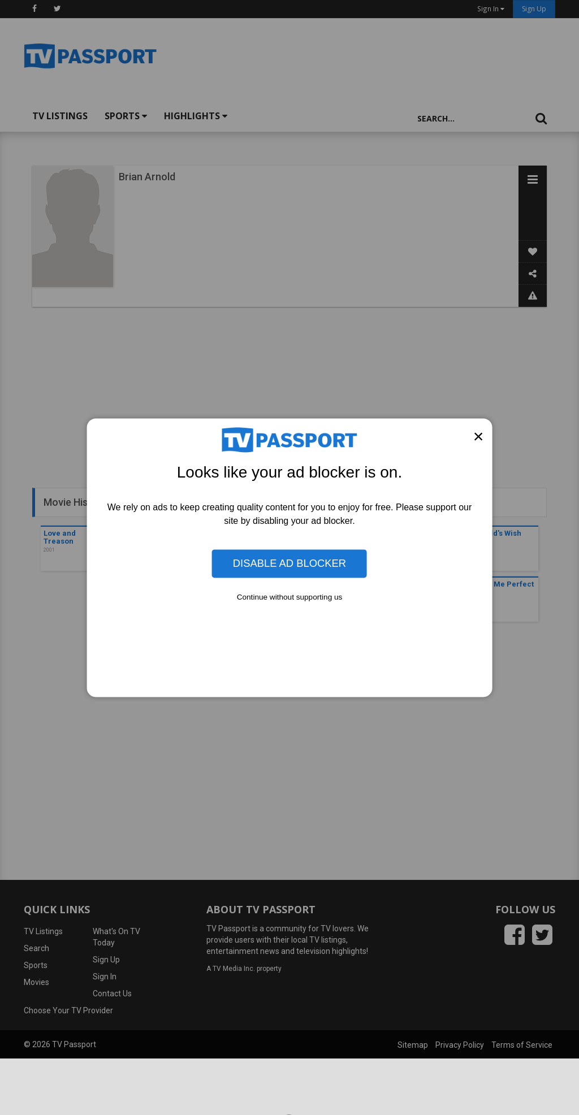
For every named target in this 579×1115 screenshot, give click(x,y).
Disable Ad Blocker (289, 563)
